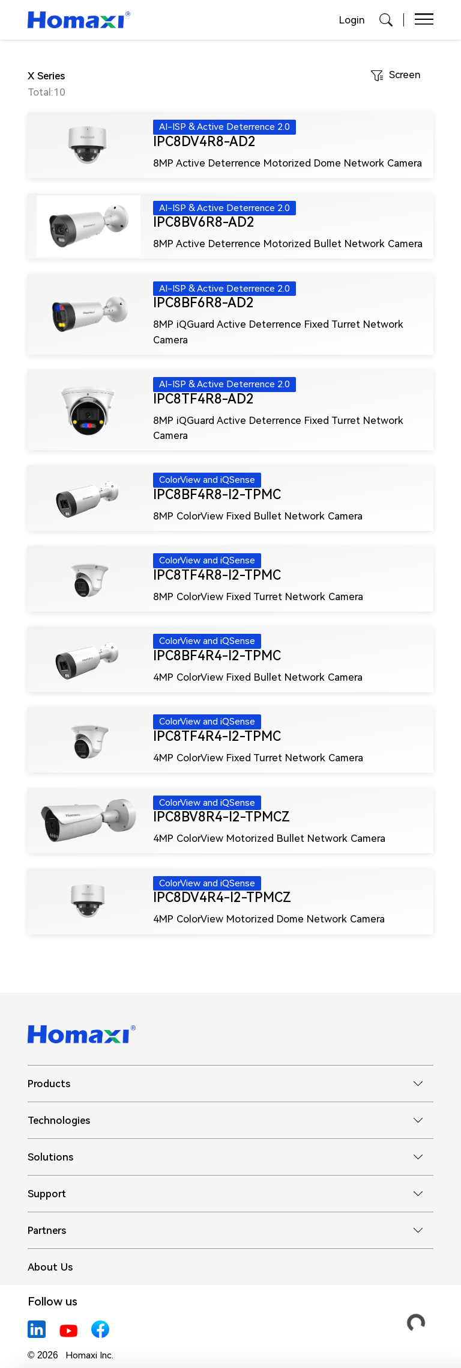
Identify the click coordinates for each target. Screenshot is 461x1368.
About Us (50, 1267)
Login (352, 20)
